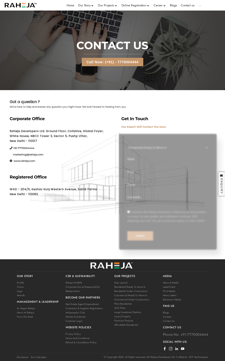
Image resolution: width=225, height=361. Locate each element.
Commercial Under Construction (131, 299)
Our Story (86, 5)
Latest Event (169, 287)
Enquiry (221, 184)
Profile (20, 282)
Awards (21, 295)
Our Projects (108, 5)
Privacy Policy (73, 334)
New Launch (120, 282)
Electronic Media (172, 299)
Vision (20, 287)
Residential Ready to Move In (130, 287)
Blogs (173, 5)
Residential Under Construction (130, 291)
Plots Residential (123, 303)
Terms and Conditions (77, 338)
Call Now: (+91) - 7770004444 (112, 62)
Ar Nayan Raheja (26, 308)
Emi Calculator (39, 357)
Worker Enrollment (75, 316)
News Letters (169, 295)
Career (160, 5)
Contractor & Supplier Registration (84, 308)
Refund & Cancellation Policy (81, 342)
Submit (139, 237)
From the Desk (25, 316)
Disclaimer (22, 357)
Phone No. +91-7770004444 (185, 334)
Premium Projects (123, 320)
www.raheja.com (24, 160)
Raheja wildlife (74, 282)
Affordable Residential (126, 325)
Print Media (169, 291)
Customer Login (74, 321)
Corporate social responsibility (83, 287)
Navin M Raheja (25, 312)
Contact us (187, 5)
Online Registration (135, 5)
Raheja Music (73, 291)
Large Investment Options (127, 312)
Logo (19, 291)
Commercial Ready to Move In (130, 295)
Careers (167, 316)
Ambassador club (75, 312)
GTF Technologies (197, 357)
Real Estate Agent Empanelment (82, 304)
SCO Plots (119, 308)
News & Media (171, 282)
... (199, 5)
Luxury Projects (122, 316)
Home (70, 5)
